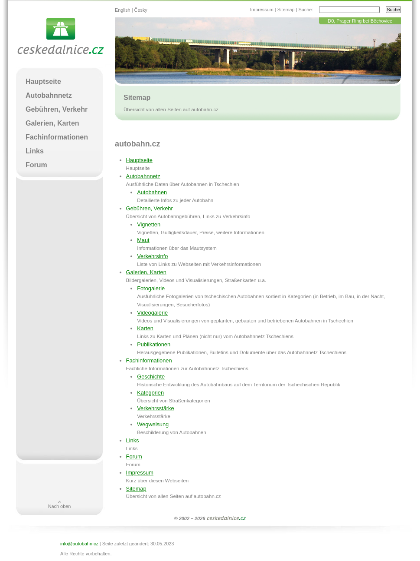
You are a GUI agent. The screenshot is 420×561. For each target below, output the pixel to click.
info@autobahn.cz (79, 543)
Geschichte (151, 376)
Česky (140, 10)
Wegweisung (153, 424)
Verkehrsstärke (155, 408)
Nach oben (59, 506)
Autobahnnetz (143, 176)
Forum (134, 456)
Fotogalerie (151, 288)
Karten (145, 328)
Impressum (261, 9)
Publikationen (153, 344)
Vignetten (148, 224)
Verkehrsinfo (152, 256)
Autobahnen (152, 192)
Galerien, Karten (146, 272)
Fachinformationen (149, 360)
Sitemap (286, 9)
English (122, 10)
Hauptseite (139, 160)
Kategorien (150, 392)
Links (132, 440)
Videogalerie (152, 312)
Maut (143, 240)
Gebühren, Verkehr (149, 208)
